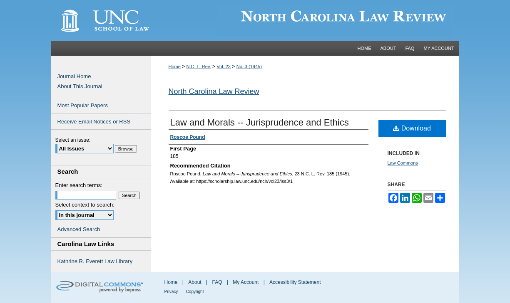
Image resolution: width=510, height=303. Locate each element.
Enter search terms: (78, 185)
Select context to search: (84, 205)
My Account (246, 282)
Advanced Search (78, 229)
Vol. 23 (223, 66)
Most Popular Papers (82, 105)
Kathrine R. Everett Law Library (95, 261)
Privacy (171, 291)
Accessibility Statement (295, 282)
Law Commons (403, 162)
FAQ (217, 282)
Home (175, 66)
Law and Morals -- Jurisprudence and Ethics (259, 122)
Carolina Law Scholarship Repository (305, 20)
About (194, 282)
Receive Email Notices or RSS (94, 121)
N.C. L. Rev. (199, 66)
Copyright (195, 291)
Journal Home (74, 76)
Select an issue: (73, 140)
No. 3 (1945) (249, 66)
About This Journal (79, 86)
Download (412, 128)
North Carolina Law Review (214, 91)
